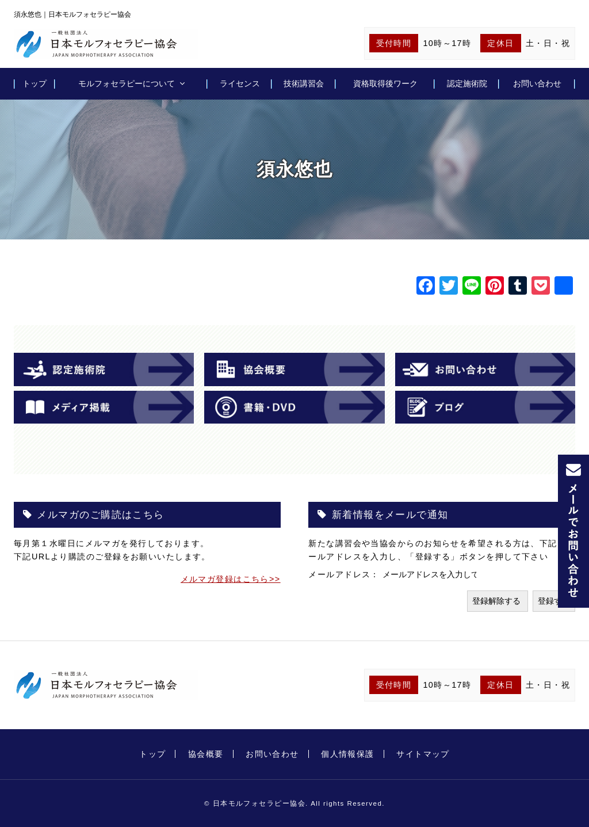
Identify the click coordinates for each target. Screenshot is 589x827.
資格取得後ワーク (385, 83)
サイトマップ (423, 754)
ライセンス (240, 83)
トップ (34, 83)
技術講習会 (304, 83)
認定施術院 (467, 83)
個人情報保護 (347, 754)
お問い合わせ (537, 83)
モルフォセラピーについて (126, 83)
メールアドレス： (345, 574)
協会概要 (206, 754)
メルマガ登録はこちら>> (231, 579)
